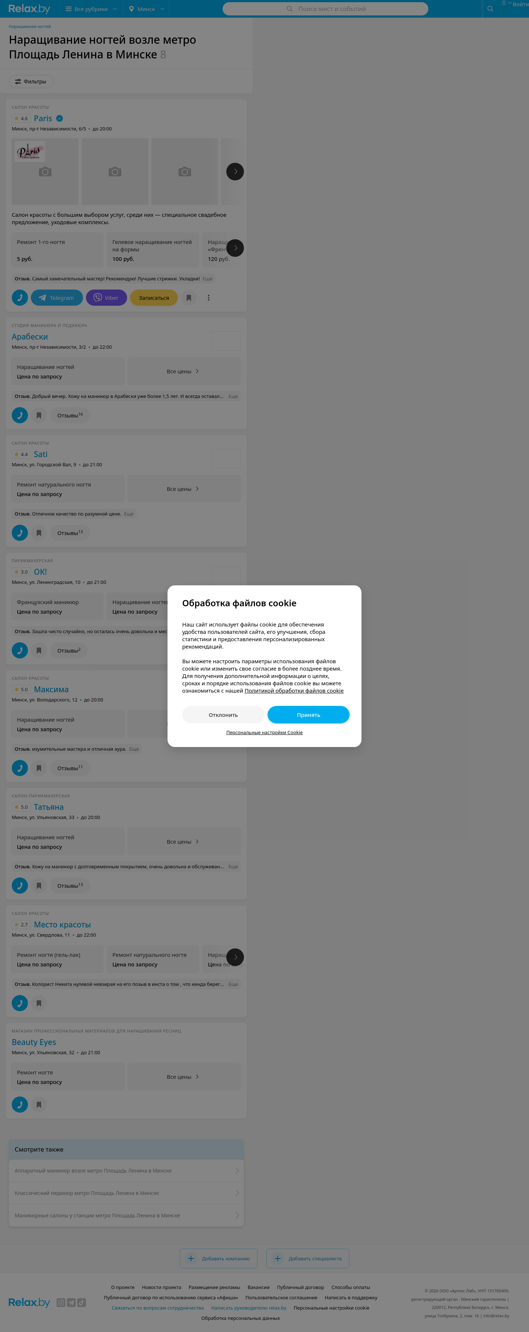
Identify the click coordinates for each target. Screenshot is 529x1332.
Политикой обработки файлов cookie (294, 690)
